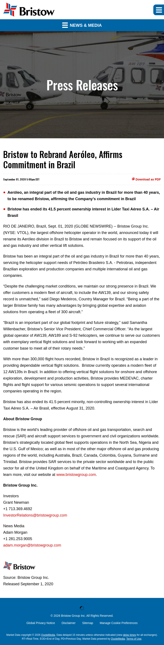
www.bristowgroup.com (76, 474)
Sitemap (87, 622)
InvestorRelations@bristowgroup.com (35, 515)
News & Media (82, 25)
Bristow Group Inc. (73, 615)
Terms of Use (134, 638)
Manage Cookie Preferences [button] (119, 622)
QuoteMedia (48, 634)
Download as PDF (146, 179)
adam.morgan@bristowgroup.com (32, 545)
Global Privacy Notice (40, 622)
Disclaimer (68, 622)
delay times (129, 634)
